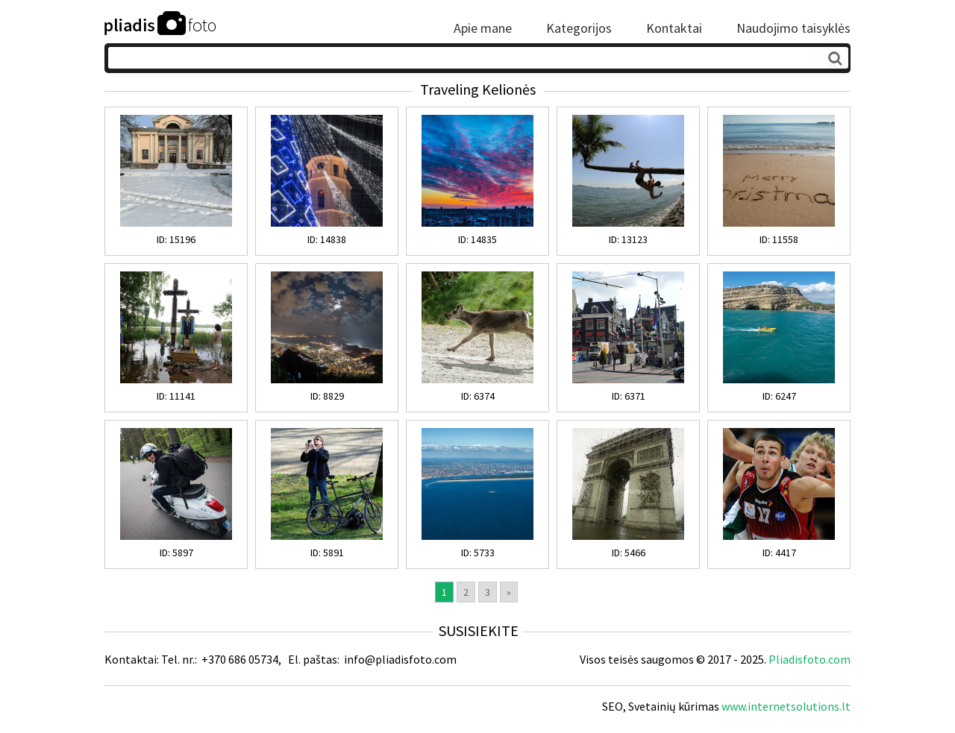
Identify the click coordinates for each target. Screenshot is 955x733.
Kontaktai (674, 28)
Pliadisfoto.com (809, 659)
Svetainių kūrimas (673, 706)
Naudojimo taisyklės (793, 28)
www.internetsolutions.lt (786, 706)
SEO (612, 706)
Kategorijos (579, 28)
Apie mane (483, 28)
